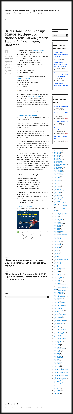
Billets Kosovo (57, 280)
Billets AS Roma (57, 189)
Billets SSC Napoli (57, 356)
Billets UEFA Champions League (61, 369)
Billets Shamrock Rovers (59, 348)
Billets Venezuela (57, 390)
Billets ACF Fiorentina (58, 174)
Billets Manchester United (59, 302)
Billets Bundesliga (58, 200)
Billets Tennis (57, 363)
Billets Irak (56, 265)
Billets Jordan (57, 275)
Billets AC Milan (57, 173)
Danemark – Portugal (38, 50)
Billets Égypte (57, 228)
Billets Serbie (56, 345)
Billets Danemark (9, 58)
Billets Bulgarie (57, 198)
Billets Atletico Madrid (59, 191)
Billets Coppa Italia (58, 219)
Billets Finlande (57, 238)
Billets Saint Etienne (58, 341)
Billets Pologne (57, 326)
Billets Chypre (57, 217)
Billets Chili (56, 216)
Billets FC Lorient (57, 237)
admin (6, 54)
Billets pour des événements (60, 329)
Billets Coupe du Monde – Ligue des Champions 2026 (32, 10)
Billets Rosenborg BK (59, 165)
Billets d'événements (58, 223)
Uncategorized (57, 393)
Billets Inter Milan (58, 264)
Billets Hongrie (57, 256)
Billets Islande (57, 269)
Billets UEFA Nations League (25, 206)
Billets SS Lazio (57, 354)
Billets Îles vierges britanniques (61, 259)
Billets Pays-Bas (57, 325)
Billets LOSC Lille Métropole (60, 296)
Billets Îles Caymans (58, 258)
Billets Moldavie (57, 307)
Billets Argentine (58, 150)
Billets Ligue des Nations (59, 290)
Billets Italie (56, 272)
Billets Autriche (57, 192)
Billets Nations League (59, 310)
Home (6, 20)
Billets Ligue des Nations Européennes (28, 115)
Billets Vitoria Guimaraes (59, 392)
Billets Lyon (56, 299)
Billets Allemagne (57, 179)
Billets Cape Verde (58, 156)
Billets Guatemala (58, 161)
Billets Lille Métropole (58, 293)
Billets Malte (56, 301)
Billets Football (8, 59)
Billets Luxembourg (58, 298)
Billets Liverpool (57, 295)
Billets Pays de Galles (58, 323)
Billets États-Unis (58, 159)
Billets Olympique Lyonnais (60, 316)
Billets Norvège (57, 313)
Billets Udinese (57, 368)
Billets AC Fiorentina (58, 171)
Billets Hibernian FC (58, 162)
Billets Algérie (57, 177)
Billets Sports (57, 353)
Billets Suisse (57, 360)
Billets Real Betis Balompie (60, 333)
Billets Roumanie (57, 339)
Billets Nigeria (57, 311)
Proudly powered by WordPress (37, 407)
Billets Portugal (8, 65)
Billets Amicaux (57, 180)
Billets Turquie (57, 366)
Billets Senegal (57, 344)
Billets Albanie (57, 176)
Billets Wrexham (58, 168)
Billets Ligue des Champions (60, 284)
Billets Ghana (57, 247)
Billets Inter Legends (58, 262)
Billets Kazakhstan (58, 278)
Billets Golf (56, 250)
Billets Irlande (57, 267)
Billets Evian (56, 232)
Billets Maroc (57, 304)
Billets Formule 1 (57, 241)
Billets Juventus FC (58, 277)
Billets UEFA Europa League (60, 378)
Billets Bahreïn (57, 194)
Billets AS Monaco (58, 188)
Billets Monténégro (58, 308)
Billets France (57, 243)
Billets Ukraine (57, 389)
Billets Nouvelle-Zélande (59, 314)
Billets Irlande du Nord (59, 268)
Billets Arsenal (57, 186)
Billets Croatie (57, 222)
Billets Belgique (57, 195)
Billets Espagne (57, 229)
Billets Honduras (57, 255)
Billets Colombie (57, 158)
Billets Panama (57, 319)
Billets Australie (57, 152)
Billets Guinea (57, 253)
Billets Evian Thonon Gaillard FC (61, 234)
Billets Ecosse (57, 226)
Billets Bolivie (57, 153)
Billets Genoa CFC (57, 244)
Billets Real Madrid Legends (60, 164)
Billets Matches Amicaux (59, 305)
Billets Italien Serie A (58, 274)
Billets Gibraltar (57, 249)
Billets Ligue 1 (57, 283)
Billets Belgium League (59, 197)
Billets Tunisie (57, 365)
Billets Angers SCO (58, 182)
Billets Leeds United (58, 281)
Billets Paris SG (57, 322)
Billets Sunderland (58, 362)
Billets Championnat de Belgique (61, 206)
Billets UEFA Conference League (61, 372)
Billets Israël (56, 271)
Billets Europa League (58, 231)
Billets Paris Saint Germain (60, 320)
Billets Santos (57, 342)
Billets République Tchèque (60, 338)
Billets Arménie (57, 185)
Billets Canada (57, 201)
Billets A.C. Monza (58, 170)
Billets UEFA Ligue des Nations (9, 70)
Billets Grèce (56, 252)
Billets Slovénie (57, 351)
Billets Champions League (59, 211)
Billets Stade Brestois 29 (59, 357)
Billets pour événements (59, 332)
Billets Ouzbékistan (58, 317)
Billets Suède (56, 359)
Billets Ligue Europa (58, 292)
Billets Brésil (57, 155)
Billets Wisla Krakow (58, 167)
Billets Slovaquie (57, 350)
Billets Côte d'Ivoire (58, 220)
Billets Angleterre (57, 183)
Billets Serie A (57, 347)
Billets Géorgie (57, 246)
